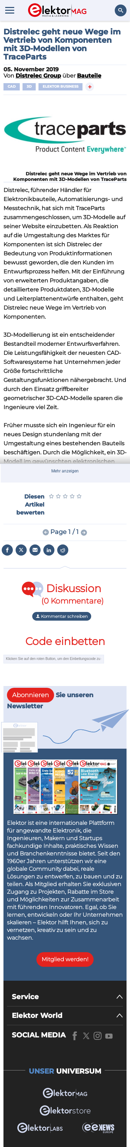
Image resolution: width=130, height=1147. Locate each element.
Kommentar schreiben (62, 616)
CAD (12, 86)
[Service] (67, 996)
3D (29, 86)
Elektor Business (60, 86)
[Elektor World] (67, 1015)
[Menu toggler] (10, 10)
